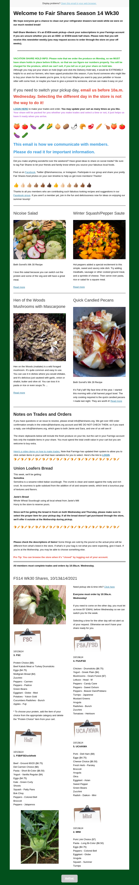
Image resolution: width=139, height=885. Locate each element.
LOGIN (105, 455)
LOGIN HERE (20, 109)
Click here (109, 586)
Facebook (30, 172)
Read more (19, 287)
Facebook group (21, 195)
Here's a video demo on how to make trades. (37, 451)
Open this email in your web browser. (79, 3)
